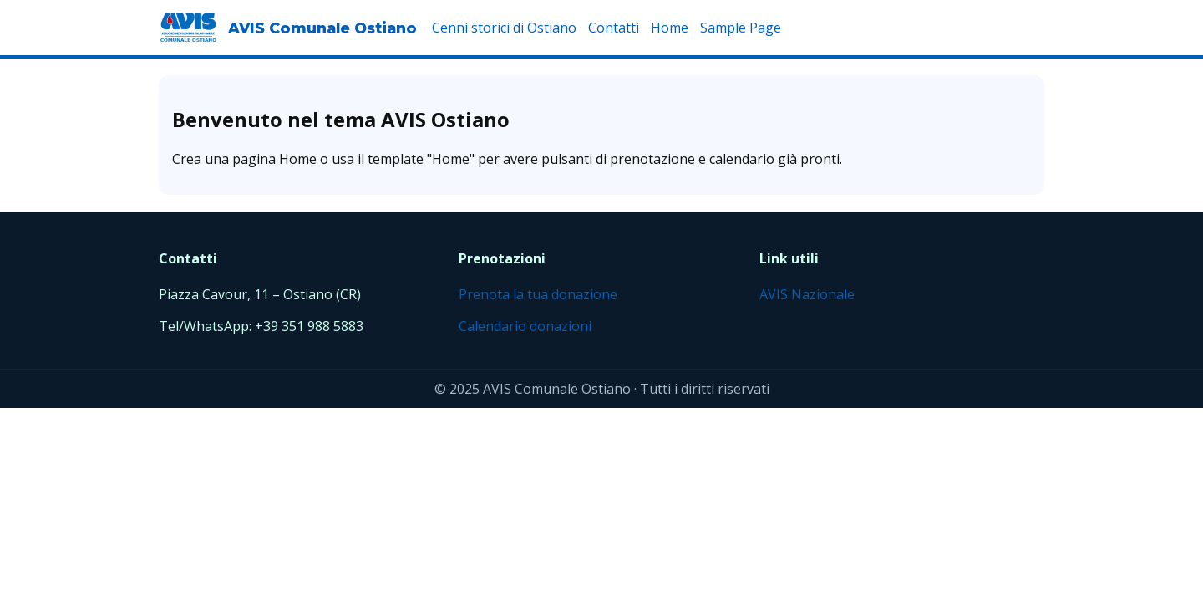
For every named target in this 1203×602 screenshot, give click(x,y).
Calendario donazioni (525, 326)
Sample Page (740, 27)
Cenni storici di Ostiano (504, 27)
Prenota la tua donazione (538, 294)
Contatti (613, 27)
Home (669, 27)
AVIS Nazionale (807, 294)
